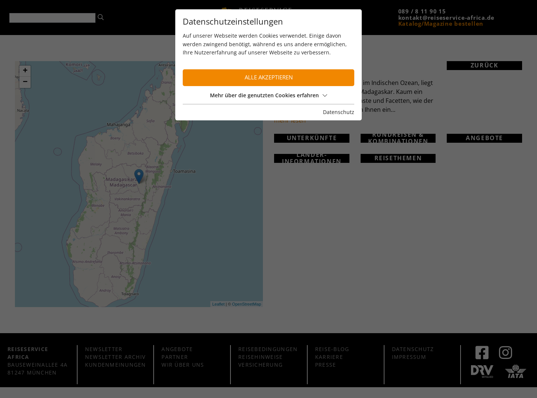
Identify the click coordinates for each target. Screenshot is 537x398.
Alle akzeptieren (269, 77)
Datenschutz (338, 112)
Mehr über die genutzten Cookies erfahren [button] (268, 95)
